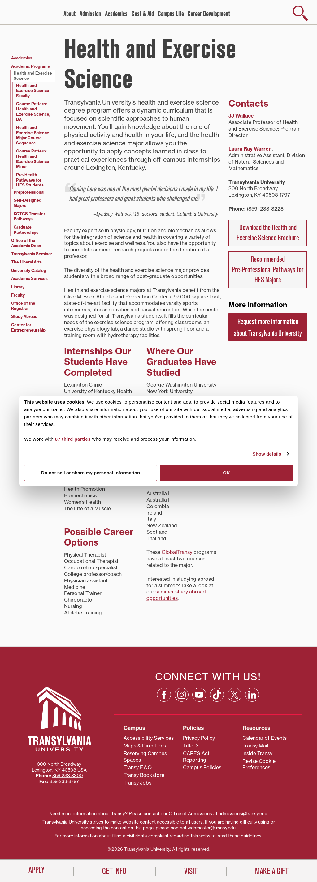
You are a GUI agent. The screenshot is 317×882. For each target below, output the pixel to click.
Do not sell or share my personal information (90, 472)
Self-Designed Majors (27, 203)
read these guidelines (240, 836)
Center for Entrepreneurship (28, 327)
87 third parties (73, 439)
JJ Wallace (241, 116)
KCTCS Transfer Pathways (29, 216)
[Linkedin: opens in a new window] (252, 695)
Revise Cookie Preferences (259, 764)
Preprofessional (29, 192)
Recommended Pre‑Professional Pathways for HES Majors (268, 269)
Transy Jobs (137, 783)
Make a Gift (272, 871)
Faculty (18, 295)
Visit (191, 871)
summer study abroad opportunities (176, 595)
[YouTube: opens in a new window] (199, 695)
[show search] (300, 13)
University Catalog (28, 270)
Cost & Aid (143, 14)
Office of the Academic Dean (26, 243)
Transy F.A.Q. (138, 767)
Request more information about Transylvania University (268, 327)
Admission (90, 14)
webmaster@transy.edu (212, 828)
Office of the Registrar (23, 306)
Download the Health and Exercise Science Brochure (268, 233)
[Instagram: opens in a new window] (182, 695)
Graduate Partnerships (26, 230)
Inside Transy (257, 753)
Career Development (209, 14)
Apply (36, 870)
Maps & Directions (145, 746)
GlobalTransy (177, 552)
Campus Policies (202, 767)
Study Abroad (24, 316)
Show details (267, 453)
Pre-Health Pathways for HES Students (30, 179)
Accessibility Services (149, 738)
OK (226, 472)
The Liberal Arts (26, 261)
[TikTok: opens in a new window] (217, 695)
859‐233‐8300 (67, 775)
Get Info (114, 871)
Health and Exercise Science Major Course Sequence (32, 135)
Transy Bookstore (144, 775)
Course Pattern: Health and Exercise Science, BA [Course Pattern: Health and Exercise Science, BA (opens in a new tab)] (33, 111)
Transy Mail (255, 746)
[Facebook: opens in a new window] (164, 695)
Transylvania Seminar (31, 253)
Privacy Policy (199, 738)
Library (17, 286)
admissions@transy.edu (243, 813)
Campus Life (171, 14)
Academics (116, 14)
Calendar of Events (264, 738)
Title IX (191, 746)
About (69, 14)
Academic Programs (30, 66)
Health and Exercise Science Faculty (32, 90)
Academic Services (29, 278)
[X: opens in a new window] (234, 695)
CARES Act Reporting (196, 756)
